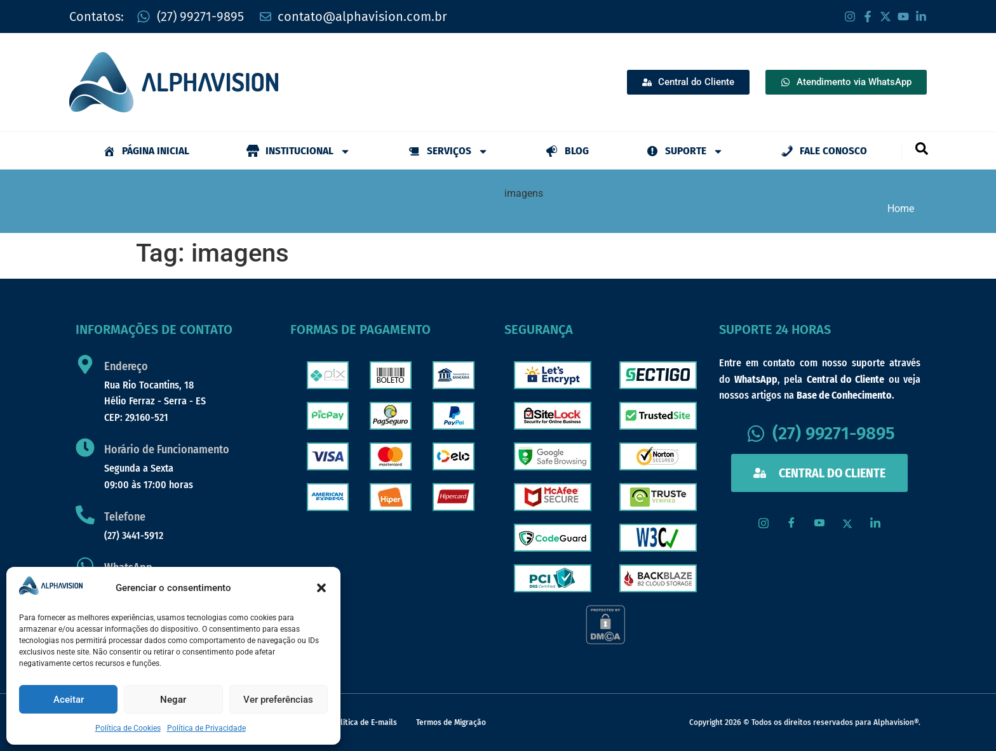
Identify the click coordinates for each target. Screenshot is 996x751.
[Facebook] (791, 523)
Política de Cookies (128, 728)
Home (900, 209)
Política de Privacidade (206, 728)
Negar (173, 699)
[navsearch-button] (921, 148)
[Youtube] (819, 523)
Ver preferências (278, 699)
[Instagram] (763, 523)
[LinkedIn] (875, 523)
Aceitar (68, 699)
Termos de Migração (451, 722)
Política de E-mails (364, 722)
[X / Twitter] (847, 523)
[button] (321, 588)
